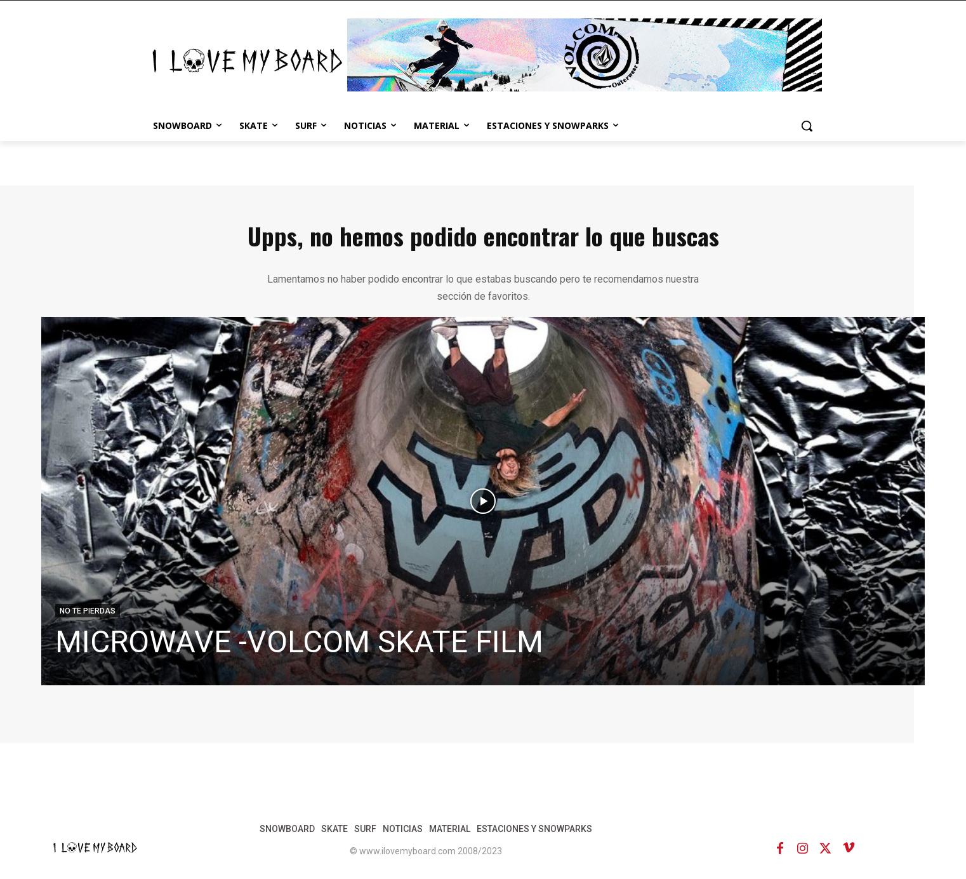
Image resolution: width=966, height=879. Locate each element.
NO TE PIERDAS (88, 611)
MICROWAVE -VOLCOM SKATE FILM (299, 642)
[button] (806, 126)
